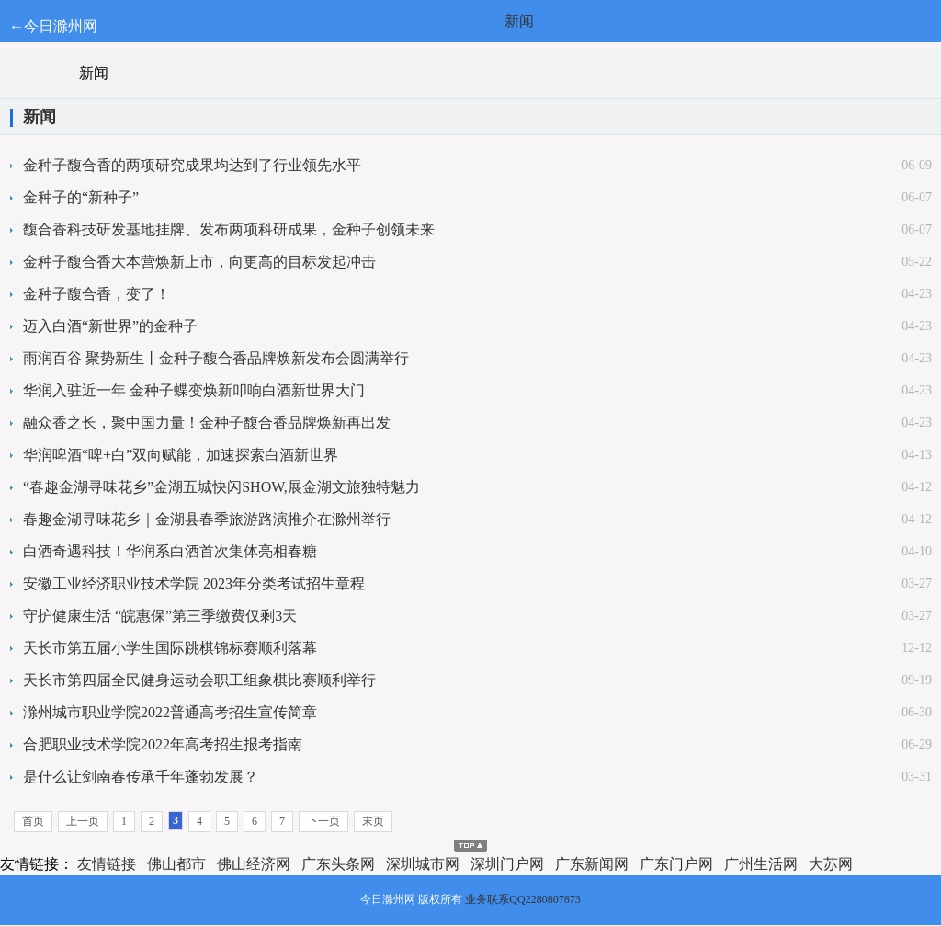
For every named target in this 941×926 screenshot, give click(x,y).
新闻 (519, 21)
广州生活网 (761, 864)
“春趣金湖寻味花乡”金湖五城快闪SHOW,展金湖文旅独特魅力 (221, 487)
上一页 (82, 821)
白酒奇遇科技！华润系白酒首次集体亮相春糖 (170, 551)
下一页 (323, 821)
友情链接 (106, 864)
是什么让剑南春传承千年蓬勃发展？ (140, 776)
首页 (33, 821)
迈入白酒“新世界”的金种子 (110, 326)
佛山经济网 (253, 864)
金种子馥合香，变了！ (96, 294)
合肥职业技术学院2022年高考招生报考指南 (162, 744)
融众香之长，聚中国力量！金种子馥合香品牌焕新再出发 (207, 422)
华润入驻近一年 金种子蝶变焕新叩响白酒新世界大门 (194, 390)
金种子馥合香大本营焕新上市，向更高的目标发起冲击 (199, 261)
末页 (373, 821)
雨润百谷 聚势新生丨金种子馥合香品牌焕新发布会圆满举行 (216, 358)
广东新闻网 (592, 864)
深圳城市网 (422, 864)
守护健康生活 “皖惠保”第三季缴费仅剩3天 (160, 615)
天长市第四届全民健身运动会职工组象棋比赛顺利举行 (199, 680)
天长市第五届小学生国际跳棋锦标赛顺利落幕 (170, 648)
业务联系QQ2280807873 (522, 899)
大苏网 (831, 864)
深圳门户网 (507, 864)
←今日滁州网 (53, 26)
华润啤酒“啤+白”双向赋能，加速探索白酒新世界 (180, 455)
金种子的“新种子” (81, 197)
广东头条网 (338, 864)
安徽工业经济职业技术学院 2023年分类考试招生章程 (194, 583)
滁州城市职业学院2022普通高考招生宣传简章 (170, 712)
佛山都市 (176, 864)
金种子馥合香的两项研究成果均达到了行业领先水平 (192, 165)
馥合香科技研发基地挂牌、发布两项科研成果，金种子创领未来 (229, 229)
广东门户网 (676, 864)
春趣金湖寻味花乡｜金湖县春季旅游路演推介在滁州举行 (207, 519)
